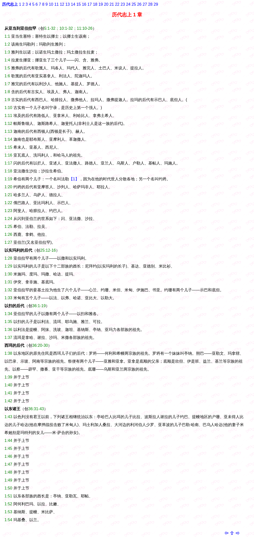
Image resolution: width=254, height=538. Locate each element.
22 (117, 4)
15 (78, 4)
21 (111, 4)
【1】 (74, 179)
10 (51, 4)
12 (62, 4)
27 (145, 4)
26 (139, 4)
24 (128, 4)
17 (89, 4)
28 (150, 4)
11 (56, 4)
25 (133, 4)
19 (100, 4)
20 (106, 4)
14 (73, 4)
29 (156, 4)
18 (95, 4)
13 (67, 4)
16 (84, 4)
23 (123, 4)
